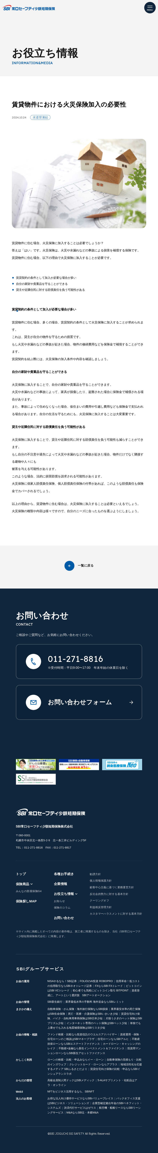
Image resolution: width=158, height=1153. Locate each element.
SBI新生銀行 (55, 1001)
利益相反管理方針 (101, 906)
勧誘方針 (95, 873)
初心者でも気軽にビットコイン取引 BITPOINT (101, 990)
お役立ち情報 (65, 893)
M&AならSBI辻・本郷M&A (83, 1112)
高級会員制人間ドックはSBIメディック (71, 1080)
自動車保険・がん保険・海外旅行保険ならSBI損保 (77, 1008)
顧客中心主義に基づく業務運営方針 (112, 887)
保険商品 (24, 883)
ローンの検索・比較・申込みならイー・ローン (75, 1059)
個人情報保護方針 (101, 880)
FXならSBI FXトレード (109, 985)
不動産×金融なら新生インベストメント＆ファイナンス (91, 1048)
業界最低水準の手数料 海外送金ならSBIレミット (94, 1001)
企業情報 (60, 883)
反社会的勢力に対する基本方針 (109, 893)
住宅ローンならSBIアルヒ (113, 1038)
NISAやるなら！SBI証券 (62, 980)
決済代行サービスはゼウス (80, 1107)
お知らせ (59, 900)
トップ (21, 873)
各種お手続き (64, 873)
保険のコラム (62, 907)
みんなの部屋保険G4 (29, 890)
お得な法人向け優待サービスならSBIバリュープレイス (80, 1098)
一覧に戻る (79, 566)
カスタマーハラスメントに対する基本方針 (116, 913)
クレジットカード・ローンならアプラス (93, 1064)
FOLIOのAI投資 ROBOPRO (96, 980)
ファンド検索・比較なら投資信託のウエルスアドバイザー (82, 1034)
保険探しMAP (26, 901)
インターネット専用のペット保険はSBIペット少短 (97, 1022)
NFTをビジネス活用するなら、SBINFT (70, 1091)
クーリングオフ (99, 900)
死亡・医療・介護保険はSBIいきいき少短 (93, 1013)
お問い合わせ (64, 917)
